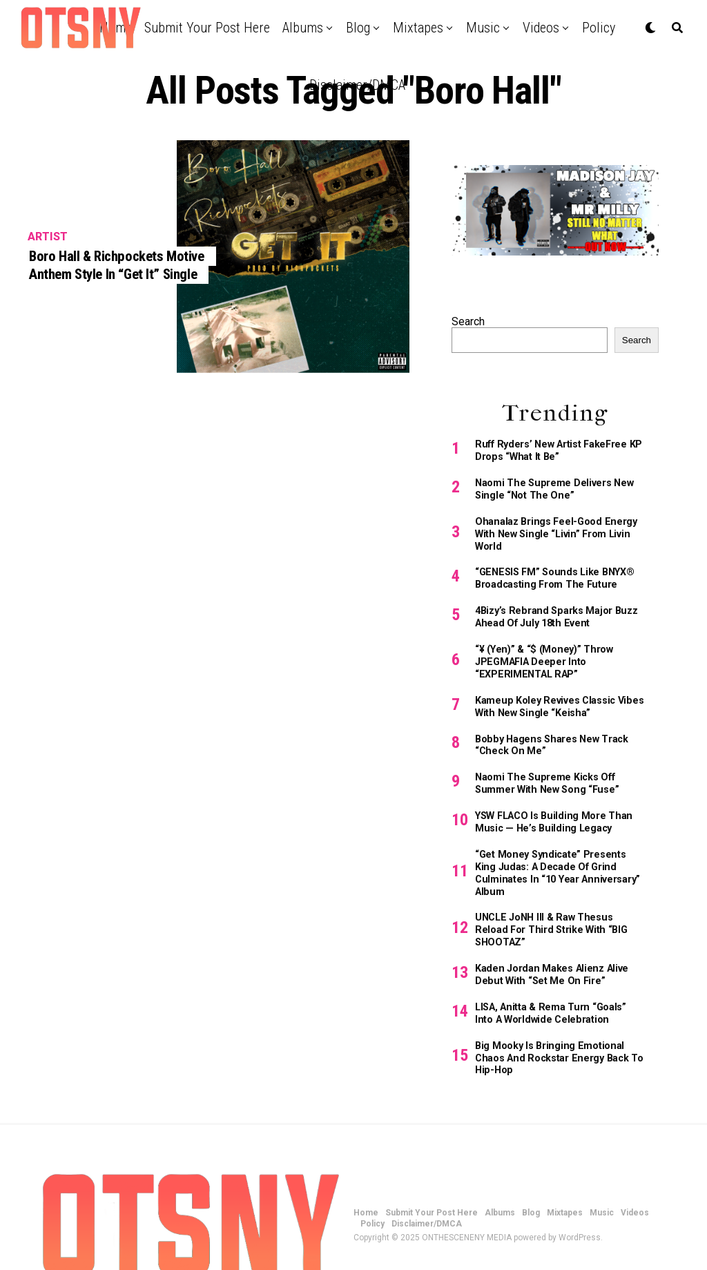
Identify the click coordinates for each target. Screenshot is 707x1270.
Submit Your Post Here (207, 27)
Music (483, 27)
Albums (302, 27)
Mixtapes (418, 27)
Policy (598, 27)
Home (366, 1179)
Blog (358, 27)
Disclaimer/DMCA (357, 85)
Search (468, 321)
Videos (541, 27)
